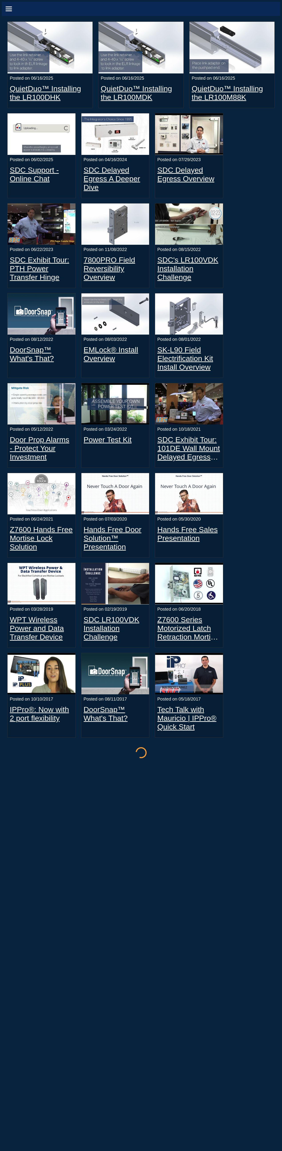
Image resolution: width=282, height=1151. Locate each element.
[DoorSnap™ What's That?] (41, 314)
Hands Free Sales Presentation (187, 533)
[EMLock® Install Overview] (115, 314)
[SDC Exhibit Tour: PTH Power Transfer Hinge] (41, 224)
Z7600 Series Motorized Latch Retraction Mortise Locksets (188, 628)
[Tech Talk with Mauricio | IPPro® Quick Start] (189, 673)
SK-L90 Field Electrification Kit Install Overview (185, 358)
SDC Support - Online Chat (34, 174)
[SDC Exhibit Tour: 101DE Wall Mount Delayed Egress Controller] (189, 403)
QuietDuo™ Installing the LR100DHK (45, 92)
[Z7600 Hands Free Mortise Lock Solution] (41, 493)
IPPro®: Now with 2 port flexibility (39, 713)
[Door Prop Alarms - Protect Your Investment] (41, 403)
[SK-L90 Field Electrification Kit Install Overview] (189, 314)
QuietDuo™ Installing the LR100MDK (136, 92)
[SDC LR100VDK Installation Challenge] (115, 583)
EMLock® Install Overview (111, 354)
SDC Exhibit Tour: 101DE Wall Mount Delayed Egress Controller (188, 448)
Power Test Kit (108, 439)
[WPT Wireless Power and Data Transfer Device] (41, 583)
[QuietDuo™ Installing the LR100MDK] (141, 47)
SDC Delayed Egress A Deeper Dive (112, 179)
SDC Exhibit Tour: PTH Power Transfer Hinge (39, 268)
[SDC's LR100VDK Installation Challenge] (189, 224)
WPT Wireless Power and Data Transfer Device (37, 628)
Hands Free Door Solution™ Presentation (113, 538)
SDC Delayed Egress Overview (185, 174)
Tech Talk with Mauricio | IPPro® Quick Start (186, 718)
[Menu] (9, 9)
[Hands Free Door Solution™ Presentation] (115, 493)
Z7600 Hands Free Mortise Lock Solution (41, 538)
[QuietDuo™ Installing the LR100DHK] (50, 47)
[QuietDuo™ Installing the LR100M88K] (231, 47)
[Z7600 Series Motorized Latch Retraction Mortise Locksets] (189, 583)
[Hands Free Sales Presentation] (189, 493)
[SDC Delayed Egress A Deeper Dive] (115, 134)
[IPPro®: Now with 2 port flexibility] (41, 673)
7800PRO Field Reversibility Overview (109, 268)
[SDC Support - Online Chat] (41, 134)
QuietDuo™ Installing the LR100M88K (227, 92)
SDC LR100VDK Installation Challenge (111, 628)
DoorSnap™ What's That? (32, 354)
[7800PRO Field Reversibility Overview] (115, 224)
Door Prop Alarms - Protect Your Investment (39, 448)
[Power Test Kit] (115, 403)
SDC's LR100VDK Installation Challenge (187, 268)
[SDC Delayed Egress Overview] (189, 134)
